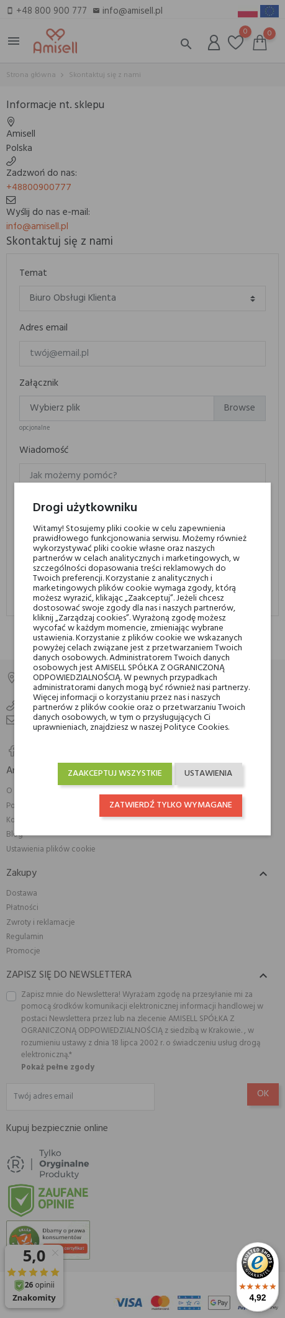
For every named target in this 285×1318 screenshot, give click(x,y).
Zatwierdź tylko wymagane (170, 805)
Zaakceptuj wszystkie (115, 773)
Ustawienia (208, 773)
